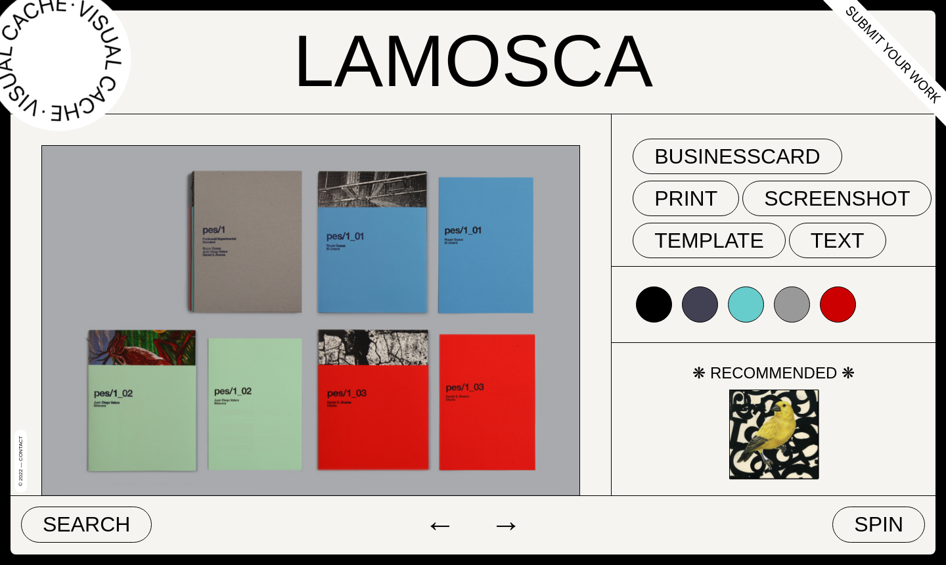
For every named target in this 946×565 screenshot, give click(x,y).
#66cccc (746, 304)
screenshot (837, 198)
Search (86, 524)
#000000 (654, 304)
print (685, 198)
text (838, 240)
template (709, 240)
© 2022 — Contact (21, 461)
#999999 (792, 304)
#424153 (700, 304)
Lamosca (473, 61)
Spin (878, 524)
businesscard (737, 156)
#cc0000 (838, 304)
